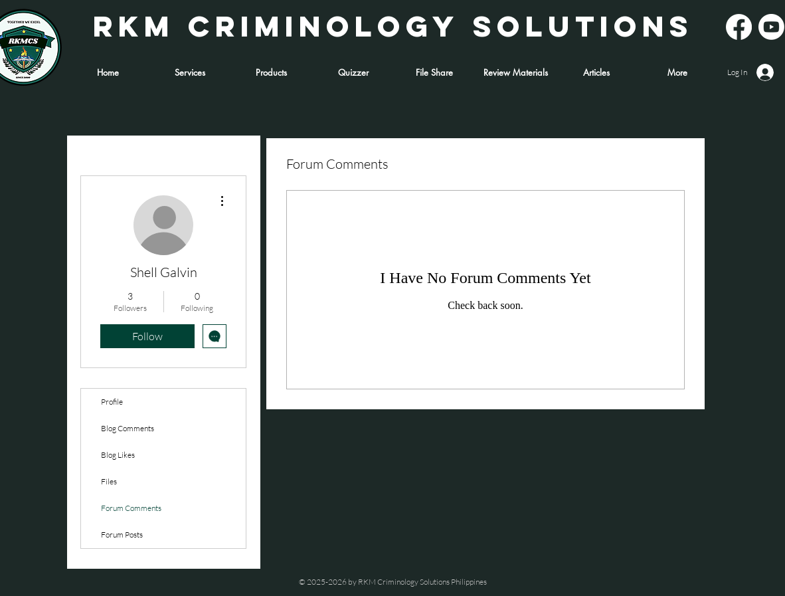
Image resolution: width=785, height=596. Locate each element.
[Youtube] (771, 27)
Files (109, 481)
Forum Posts (122, 535)
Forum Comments (131, 508)
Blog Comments (127, 428)
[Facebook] (739, 27)
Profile (112, 402)
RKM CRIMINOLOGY (276, 26)
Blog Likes (118, 455)
